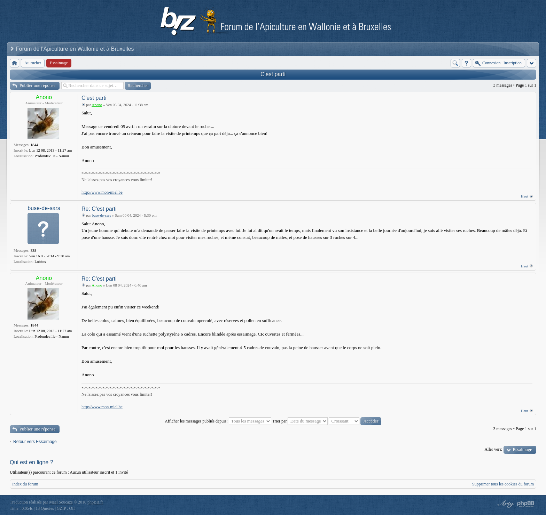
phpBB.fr (95, 502)
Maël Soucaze (61, 502)
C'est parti (273, 74)
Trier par (300, 421)
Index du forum (25, 484)
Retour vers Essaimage (35, 442)
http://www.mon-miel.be (102, 192)
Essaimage (522, 449)
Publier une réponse (37, 85)
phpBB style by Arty (504, 504)
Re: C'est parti (99, 209)
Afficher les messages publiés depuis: (218, 421)
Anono (44, 97)
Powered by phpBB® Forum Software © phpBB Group (525, 504)
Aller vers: (493, 449)
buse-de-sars (44, 208)
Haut (524, 196)
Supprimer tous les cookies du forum (503, 484)
